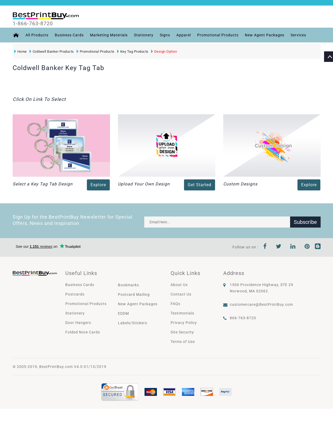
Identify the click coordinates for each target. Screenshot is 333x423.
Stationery (143, 35)
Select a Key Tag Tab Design (43, 183)
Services (298, 35)
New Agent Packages (264, 35)
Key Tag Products (132, 51)
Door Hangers (78, 323)
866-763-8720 (243, 318)
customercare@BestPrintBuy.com (261, 304)
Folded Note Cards (82, 332)
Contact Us (181, 294)
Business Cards (69, 35)
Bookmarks (128, 285)
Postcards (75, 294)
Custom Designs (240, 183)
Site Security (182, 332)
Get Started (199, 184)
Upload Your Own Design (144, 183)
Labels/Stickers (132, 323)
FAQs (175, 304)
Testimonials (182, 313)
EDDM (123, 313)
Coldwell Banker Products (51, 51)
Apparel (183, 35)
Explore (98, 184)
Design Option (164, 51)
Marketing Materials (109, 35)
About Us (179, 285)
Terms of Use (183, 342)
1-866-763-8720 (33, 23)
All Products (37, 35)
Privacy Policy (184, 323)
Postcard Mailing (134, 294)
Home (20, 51)
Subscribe (305, 222)
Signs (165, 35)
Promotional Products (217, 35)
